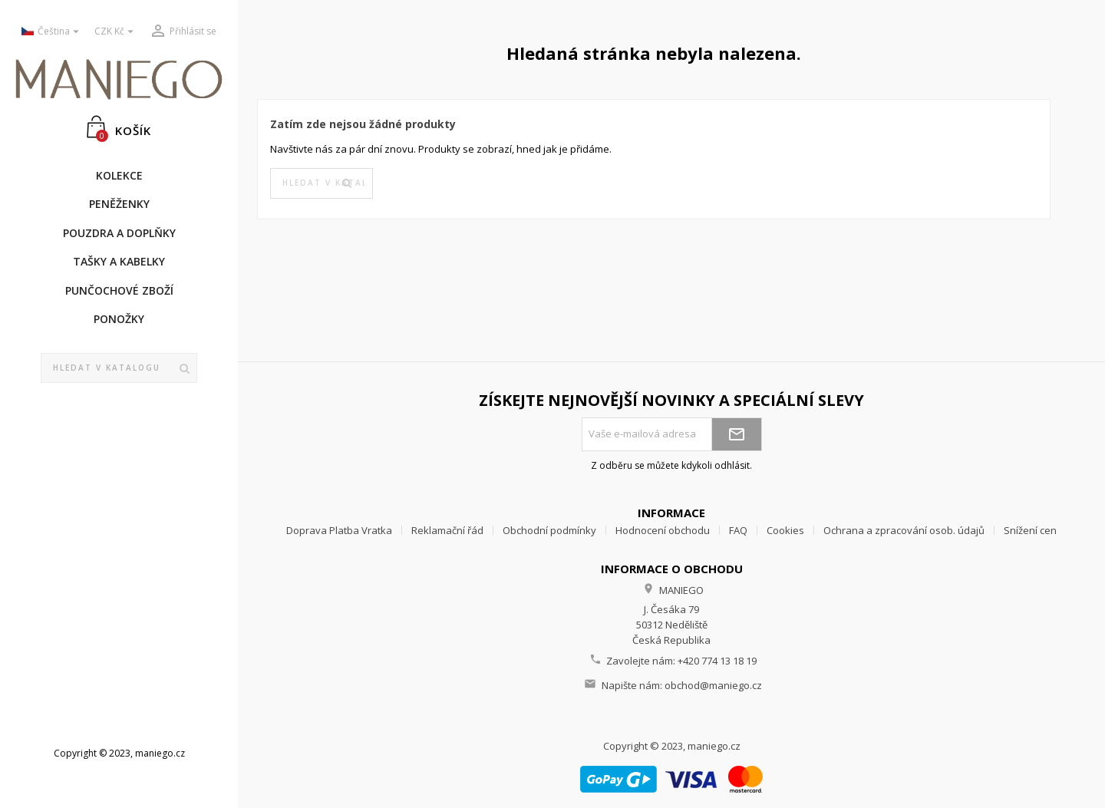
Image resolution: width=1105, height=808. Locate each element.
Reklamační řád (447, 530)
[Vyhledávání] (119, 368)
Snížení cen (1030, 530)
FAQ (738, 530)
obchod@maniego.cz (713, 685)
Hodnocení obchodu (662, 530)
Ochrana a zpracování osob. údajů (904, 530)
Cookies (785, 530)
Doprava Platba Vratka (339, 530)
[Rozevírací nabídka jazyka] (52, 32)
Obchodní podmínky (549, 530)
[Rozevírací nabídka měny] (115, 32)
